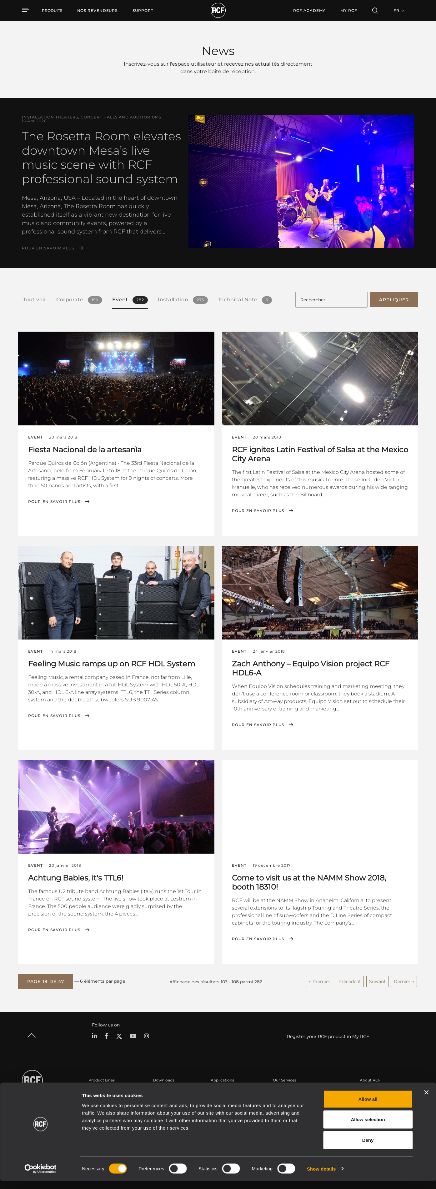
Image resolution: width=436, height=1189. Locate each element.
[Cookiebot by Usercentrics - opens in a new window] (40, 1176)
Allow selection (368, 1127)
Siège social (370, 1090)
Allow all (368, 1107)
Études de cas (224, 1090)
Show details (321, 1176)
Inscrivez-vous (141, 64)
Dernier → (404, 979)
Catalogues (163, 1090)
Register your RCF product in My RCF (328, 1034)
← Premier (319, 979)
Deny (368, 1148)
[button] (45, 979)
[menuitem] (97, 10)
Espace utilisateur (289, 1090)
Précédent (349, 979)
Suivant (377, 979)
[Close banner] (426, 1100)
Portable (96, 1090)
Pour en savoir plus (48, 248)
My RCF (348, 10)
